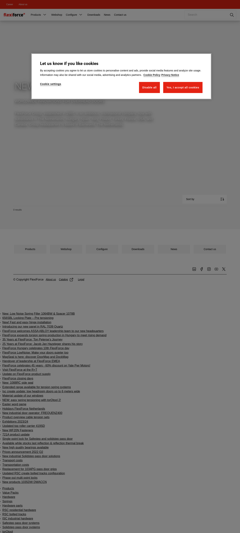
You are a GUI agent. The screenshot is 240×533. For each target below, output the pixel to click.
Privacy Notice (170, 74)
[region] (121, 76)
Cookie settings (50, 83)
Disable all (149, 87)
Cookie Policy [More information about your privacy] (151, 74)
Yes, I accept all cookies (183, 87)
